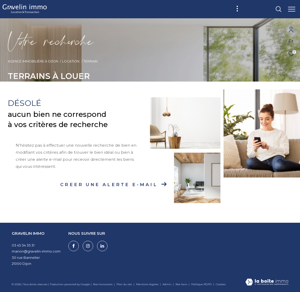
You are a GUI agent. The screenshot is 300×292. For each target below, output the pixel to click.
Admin (167, 284)
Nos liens (182, 284)
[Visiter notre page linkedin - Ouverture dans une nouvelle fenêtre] (102, 246)
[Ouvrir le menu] (291, 9)
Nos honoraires (102, 284)
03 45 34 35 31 (23, 245)
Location (70, 61)
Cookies (221, 284)
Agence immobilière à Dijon (33, 61)
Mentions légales (147, 284)
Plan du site (125, 284)
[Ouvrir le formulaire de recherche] (263, 9)
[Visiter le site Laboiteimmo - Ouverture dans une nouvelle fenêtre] (266, 282)
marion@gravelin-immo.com (36, 251)
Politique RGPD (201, 284)
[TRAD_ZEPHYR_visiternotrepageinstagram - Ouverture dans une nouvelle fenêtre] (88, 246)
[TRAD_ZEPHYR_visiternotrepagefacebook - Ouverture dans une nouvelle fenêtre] (73, 246)
